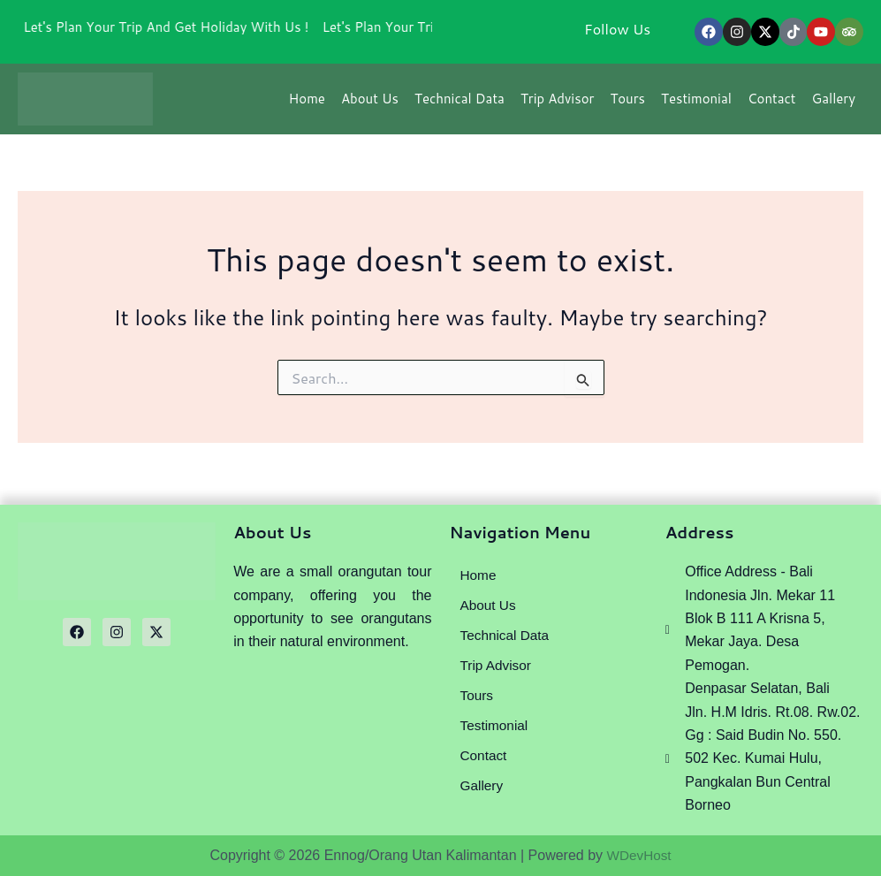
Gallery (833, 104)
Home (307, 104)
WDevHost (638, 855)
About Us (370, 104)
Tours (627, 104)
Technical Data (459, 104)
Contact (772, 104)
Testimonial (696, 104)
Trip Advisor (557, 104)
